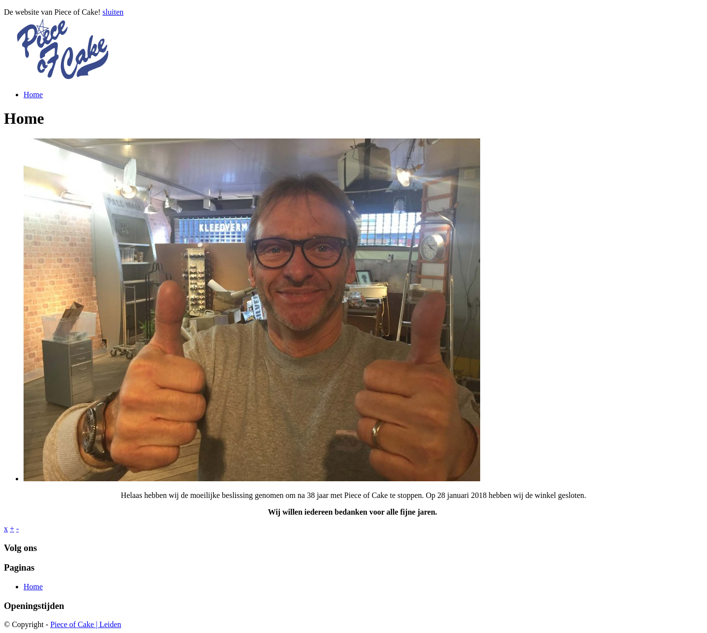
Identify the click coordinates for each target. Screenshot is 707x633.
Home (33, 94)
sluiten (113, 12)
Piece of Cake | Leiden (85, 624)
